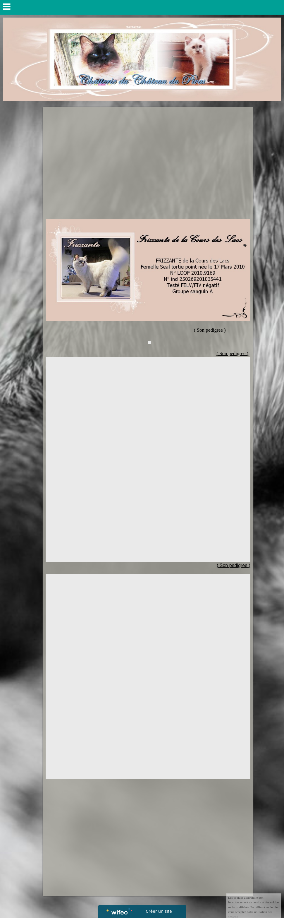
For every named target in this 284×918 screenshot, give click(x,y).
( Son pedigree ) (232, 353)
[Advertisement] (148, 154)
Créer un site (159, 911)
